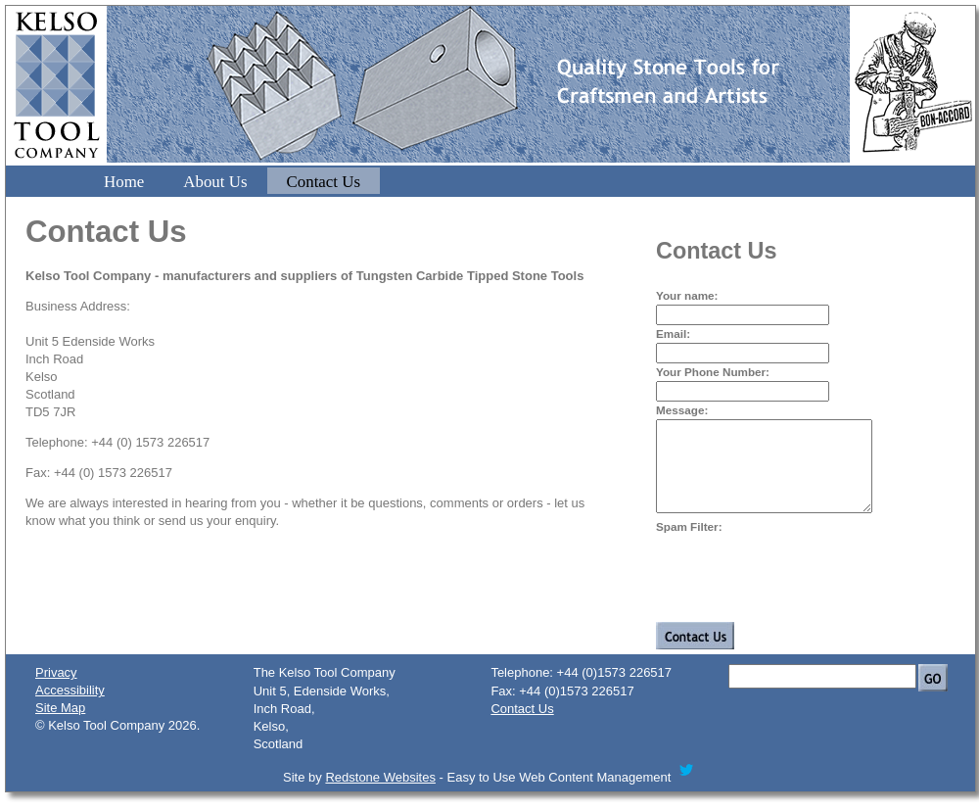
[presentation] (805, 591)
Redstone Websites (380, 794)
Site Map (60, 725)
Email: (673, 333)
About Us (215, 181)
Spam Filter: (689, 544)
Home (124, 181)
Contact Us (324, 181)
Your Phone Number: (712, 371)
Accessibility (70, 707)
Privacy (56, 690)
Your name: (687, 295)
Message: (682, 410)
